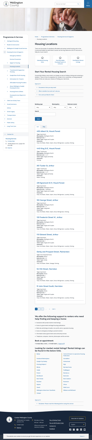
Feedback (52, 429)
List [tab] (38, 126)
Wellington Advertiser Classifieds (46, 390)
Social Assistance (12, 104)
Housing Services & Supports (15, 52)
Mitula (38, 367)
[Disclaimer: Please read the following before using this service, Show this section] (59, 403)
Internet (9, 119)
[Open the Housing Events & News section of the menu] (7, 91)
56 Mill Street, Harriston (47, 269)
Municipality (55, 104)
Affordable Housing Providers (18, 82)
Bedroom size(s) (72, 104)
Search (37, 111)
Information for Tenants (17, 79)
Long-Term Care (11, 126)
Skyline (39, 384)
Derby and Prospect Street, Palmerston (53, 251)
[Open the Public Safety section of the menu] (4, 122)
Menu (88, 6)
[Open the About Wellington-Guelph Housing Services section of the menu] (7, 87)
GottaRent (66, 358)
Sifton (65, 384)
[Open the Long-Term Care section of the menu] (4, 126)
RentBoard (40, 376)
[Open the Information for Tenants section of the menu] (7, 79)
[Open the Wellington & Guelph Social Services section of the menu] (4, 48)
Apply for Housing (15, 63)
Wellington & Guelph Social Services (17, 48)
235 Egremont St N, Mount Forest (50, 183)
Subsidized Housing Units (42, 61)
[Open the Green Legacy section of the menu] (4, 111)
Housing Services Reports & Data (17, 96)
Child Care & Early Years (13, 100)
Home (36, 37)
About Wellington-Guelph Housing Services (17, 87)
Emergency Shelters (15, 55)
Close (81, 436)
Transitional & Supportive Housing (17, 71)
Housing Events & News (16, 91)
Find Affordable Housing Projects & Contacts (60, 62)
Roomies (39, 381)
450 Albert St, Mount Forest (48, 131)
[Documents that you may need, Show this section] (59, 87)
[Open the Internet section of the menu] (4, 119)
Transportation (11, 115)
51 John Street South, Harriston (50, 286)
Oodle (38, 370)
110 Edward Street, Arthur (47, 234)
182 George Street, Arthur (47, 200)
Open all (37, 84)
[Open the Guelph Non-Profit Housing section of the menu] (7, 75)
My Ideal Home (67, 367)
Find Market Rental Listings (78, 61)
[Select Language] (77, 424)
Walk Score (66, 387)
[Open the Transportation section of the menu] (4, 115)
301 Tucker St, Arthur (45, 165)
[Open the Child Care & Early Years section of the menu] (4, 100)
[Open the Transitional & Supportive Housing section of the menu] (7, 71)
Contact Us (53, 426)
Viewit (38, 387)
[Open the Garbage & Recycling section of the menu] (4, 41)
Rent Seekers (67, 378)
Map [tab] (44, 126)
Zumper (39, 393)
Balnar (38, 354)
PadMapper (66, 370)
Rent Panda (40, 378)
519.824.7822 (11, 141)
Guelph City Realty (42, 361)
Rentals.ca (66, 373)
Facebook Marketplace (43, 358)
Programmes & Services (47, 37)
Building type (39, 104)
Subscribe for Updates (77, 418)
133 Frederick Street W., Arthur (49, 217)
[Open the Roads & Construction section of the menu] (4, 44)
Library (9, 108)
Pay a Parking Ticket (55, 420)
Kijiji (64, 364)
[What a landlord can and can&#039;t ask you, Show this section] (59, 91)
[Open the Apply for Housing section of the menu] (7, 63)
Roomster (66, 381)
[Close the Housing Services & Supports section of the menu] (4, 52)
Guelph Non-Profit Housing (17, 75)
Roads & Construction (13, 45)
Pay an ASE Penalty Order (57, 423)
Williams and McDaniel (69, 390)
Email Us (10, 148)
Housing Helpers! (41, 364)
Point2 (38, 373)
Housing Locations (15, 66)
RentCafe (66, 376)
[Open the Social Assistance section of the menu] (4, 104)
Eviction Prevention (15, 59)
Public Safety (10, 122)
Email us (19, 427)
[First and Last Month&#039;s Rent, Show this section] (59, 95)
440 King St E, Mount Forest (48, 148)
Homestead (66, 361)
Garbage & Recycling (13, 41)
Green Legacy (11, 111)
